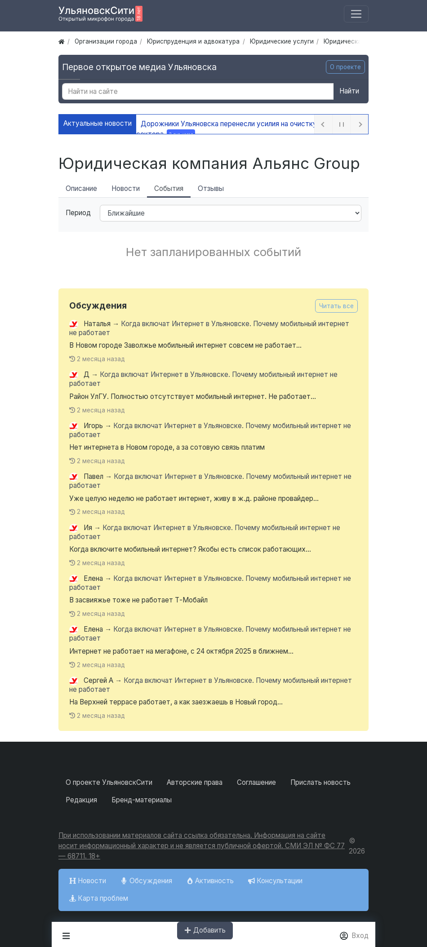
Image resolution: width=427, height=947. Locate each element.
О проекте (345, 67)
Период (78, 212)
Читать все (336, 306)
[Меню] (356, 14)
